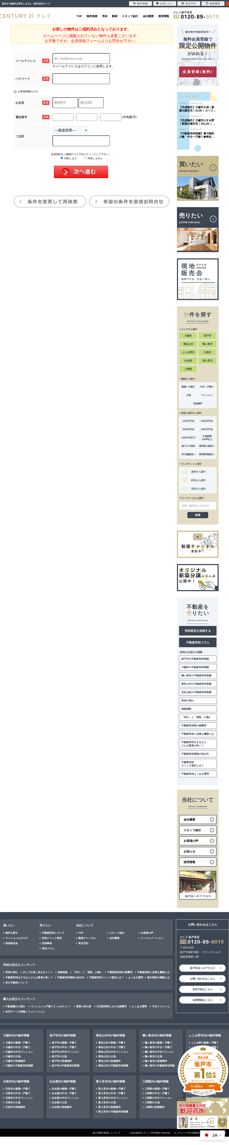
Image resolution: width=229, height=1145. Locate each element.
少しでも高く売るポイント (38, 972)
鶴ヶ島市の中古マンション (160, 1051)
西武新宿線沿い (207, 454)
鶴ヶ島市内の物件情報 (157, 1035)
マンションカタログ (16, 938)
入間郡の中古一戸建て (157, 1093)
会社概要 (148, 16)
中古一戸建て (207, 386)
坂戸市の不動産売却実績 (195, 658)
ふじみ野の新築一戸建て (205, 1042)
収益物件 (197, 403)
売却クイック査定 (52, 938)
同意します (68, 158)
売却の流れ (187, 700)
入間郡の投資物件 (155, 1107)
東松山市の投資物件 (109, 1061)
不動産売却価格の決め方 (195, 753)
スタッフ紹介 (130, 16)
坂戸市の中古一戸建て (64, 1047)
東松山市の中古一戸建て (112, 1047)
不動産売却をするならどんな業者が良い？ (193, 744)
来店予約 (83, 943)
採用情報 (163, 16)
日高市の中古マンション (19, 1097)
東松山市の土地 (107, 1056)
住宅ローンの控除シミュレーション (25, 1011)
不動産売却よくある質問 (195, 773)
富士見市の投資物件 (109, 1107)
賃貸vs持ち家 (83, 1006)
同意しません (93, 158)
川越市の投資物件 (15, 1061)
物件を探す (11, 932)
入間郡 (188, 369)
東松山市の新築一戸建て (112, 1042)
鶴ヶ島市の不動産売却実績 (196, 675)
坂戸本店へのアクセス (202, 968)
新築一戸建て (188, 386)
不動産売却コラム (197, 642)
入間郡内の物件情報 (155, 1081)
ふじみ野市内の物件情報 (205, 1035)
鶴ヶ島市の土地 (153, 1056)
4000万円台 (207, 429)
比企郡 (188, 360)
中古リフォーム (161, 1006)
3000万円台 (188, 429)
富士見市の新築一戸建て (112, 1088)
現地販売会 (11, 943)
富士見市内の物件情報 (110, 1081)
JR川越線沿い (188, 454)
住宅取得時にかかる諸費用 (112, 1006)
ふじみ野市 (188, 352)
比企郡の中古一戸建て (64, 1093)
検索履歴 (213, 3)
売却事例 (47, 943)
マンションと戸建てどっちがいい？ (51, 1006)
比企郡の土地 (59, 1102)
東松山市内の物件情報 (110, 1035)
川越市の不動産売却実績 (195, 667)
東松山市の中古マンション (113, 1051)
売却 (104, 16)
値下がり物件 (188, 446)
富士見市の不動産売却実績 (113, 1111)
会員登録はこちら (203, 1000)
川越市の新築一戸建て (17, 1042)
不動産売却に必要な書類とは (197, 733)
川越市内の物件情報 (16, 1035)
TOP (79, 16)
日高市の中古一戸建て (17, 1093)
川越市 (188, 335)
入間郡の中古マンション (158, 1097)
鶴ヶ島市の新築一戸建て (158, 1042)
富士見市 (208, 360)
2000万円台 (207, 421)
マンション (207, 395)
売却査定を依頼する (198, 630)
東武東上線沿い (207, 446)
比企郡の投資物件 (62, 1107)
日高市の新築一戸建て (17, 1088)
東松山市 (188, 344)
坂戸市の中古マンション (65, 1051)
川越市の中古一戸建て (17, 1047)
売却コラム (48, 948)
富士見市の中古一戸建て (112, 1093)
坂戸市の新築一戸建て (64, 1042)
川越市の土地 (12, 1056)
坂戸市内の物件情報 (63, 1035)
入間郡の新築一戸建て (157, 1088)
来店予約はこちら (203, 989)
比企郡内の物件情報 (63, 1081)
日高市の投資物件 (15, 1107)
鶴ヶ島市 (208, 344)
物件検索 (92, 16)
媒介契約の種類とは (158, 977)
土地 (188, 395)
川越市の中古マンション (19, 1051)
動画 (114, 16)
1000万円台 (188, 421)
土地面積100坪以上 (207, 437)
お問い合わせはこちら (202, 978)
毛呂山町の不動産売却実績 (196, 692)
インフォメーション (152, 938)
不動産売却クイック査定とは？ (192, 764)
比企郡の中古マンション (65, 1097)
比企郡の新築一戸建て (64, 1088)
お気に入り (164, 3)
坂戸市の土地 (59, 1056)
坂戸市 (207, 335)
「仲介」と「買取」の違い (196, 717)
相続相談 (186, 708)
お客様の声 (147, 932)
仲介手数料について (16, 982)
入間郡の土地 (152, 1102)
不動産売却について (53, 932)
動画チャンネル (87, 938)
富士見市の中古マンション (113, 1097)
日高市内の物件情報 (16, 1081)
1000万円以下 (188, 437)
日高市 (207, 352)
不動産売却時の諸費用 (193, 725)
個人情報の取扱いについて (106, 1132)
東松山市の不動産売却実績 (196, 683)
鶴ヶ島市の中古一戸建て (158, 1047)
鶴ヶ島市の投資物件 (156, 1061)
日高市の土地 (12, 1102)
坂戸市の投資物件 (62, 1061)
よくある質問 (135, 977)
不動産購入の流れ (15, 1006)
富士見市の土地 (107, 1102)
